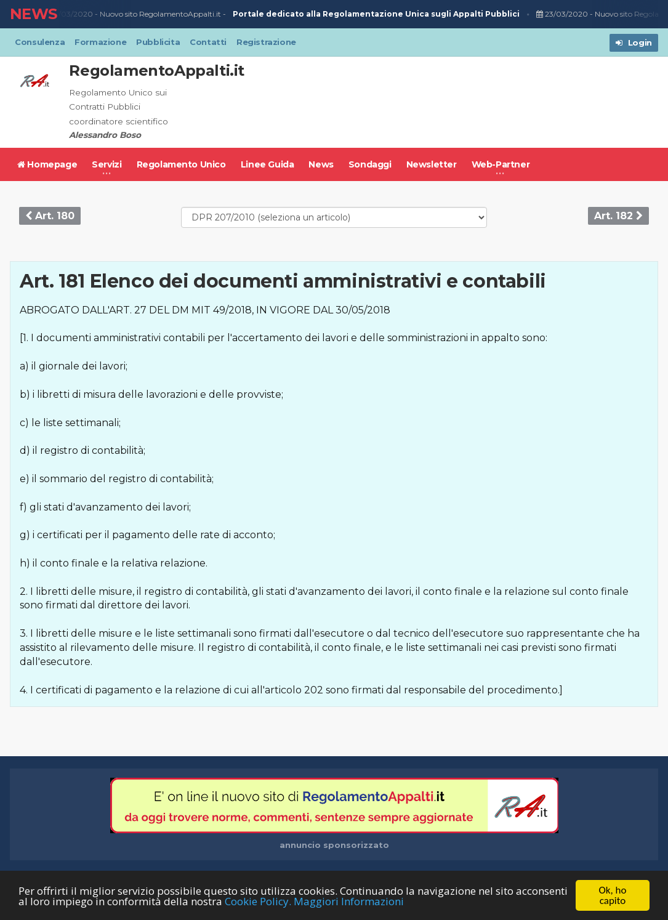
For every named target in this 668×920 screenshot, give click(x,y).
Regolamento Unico (181, 164)
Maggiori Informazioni (349, 901)
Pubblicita (158, 42)
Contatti (208, 42)
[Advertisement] (434, 102)
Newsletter (431, 164)
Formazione (100, 42)
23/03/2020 (69, 14)
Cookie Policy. (258, 901)
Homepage (47, 164)
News (320, 164)
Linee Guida (267, 164)
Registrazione (266, 42)
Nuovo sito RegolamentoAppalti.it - (311, 14)
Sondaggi (370, 164)
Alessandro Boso (105, 135)
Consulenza (40, 42)
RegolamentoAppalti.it (156, 70)
